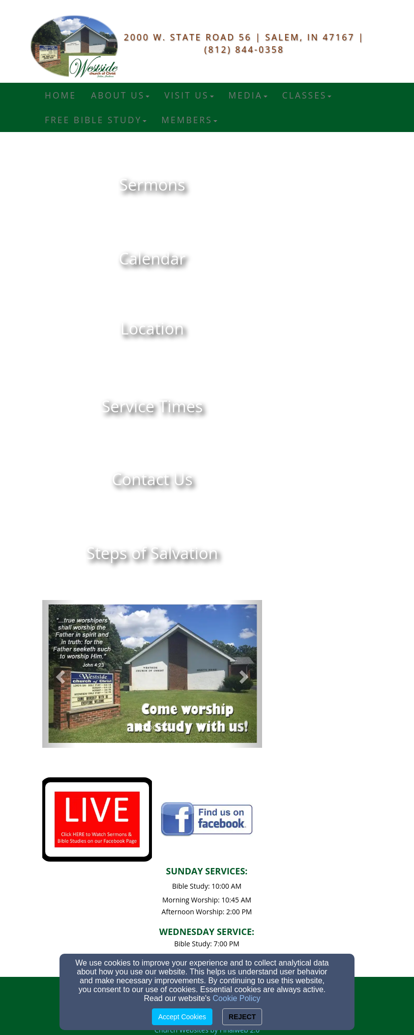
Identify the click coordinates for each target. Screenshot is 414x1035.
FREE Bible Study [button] (96, 120)
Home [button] (60, 95)
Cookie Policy (237, 998)
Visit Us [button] (188, 95)
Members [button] (189, 120)
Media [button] (248, 95)
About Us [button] (120, 95)
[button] (58, 674)
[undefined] (152, 185)
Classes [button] (307, 95)
